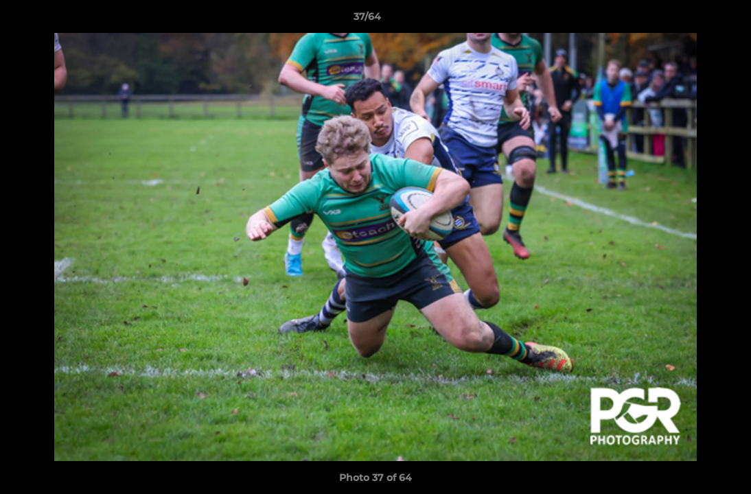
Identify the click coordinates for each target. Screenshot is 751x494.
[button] (693, 20)
